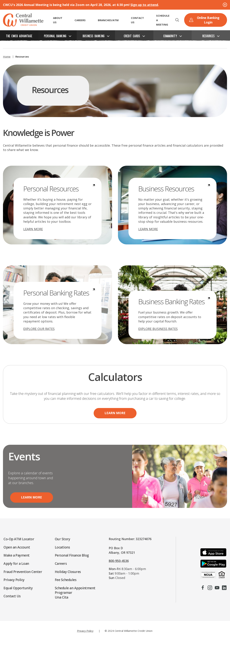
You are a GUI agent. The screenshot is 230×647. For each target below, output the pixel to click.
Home (7, 56)
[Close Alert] (225, 5)
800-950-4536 (119, 561)
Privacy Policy (85, 630)
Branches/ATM (108, 20)
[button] (177, 20)
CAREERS (80, 20)
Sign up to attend (144, 5)
